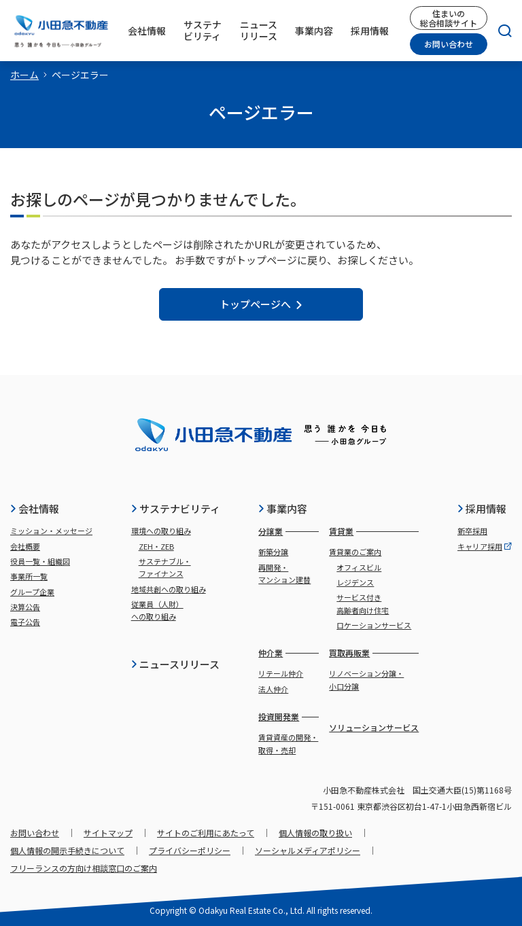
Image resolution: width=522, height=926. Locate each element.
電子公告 (25, 621)
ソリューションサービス (374, 727)
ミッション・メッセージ (51, 530)
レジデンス (355, 582)
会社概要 (25, 546)
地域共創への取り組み (168, 589)
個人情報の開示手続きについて (67, 850)
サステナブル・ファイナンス (165, 567)
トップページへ (261, 304)
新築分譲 (273, 551)
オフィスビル (358, 567)
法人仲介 (273, 688)
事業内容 (282, 508)
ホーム (24, 75)
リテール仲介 (280, 673)
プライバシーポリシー (189, 850)
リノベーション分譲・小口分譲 (366, 679)
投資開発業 (278, 716)
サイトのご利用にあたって (205, 832)
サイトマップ (108, 832)
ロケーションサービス (373, 625)
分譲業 (270, 531)
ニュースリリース (175, 664)
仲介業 (270, 652)
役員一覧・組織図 (40, 561)
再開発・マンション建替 (284, 573)
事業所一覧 (29, 576)
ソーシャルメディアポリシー (307, 850)
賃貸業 (341, 531)
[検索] (499, 30)
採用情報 (481, 508)
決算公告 (25, 606)
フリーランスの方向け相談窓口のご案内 (83, 868)
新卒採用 (472, 530)
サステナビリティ (175, 508)
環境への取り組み (161, 530)
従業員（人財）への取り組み (157, 610)
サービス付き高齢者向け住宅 (362, 603)
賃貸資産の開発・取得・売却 (288, 743)
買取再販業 (349, 652)
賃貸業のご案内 (355, 551)
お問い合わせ (448, 44)
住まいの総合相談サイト (448, 17)
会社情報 (34, 508)
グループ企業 (32, 591)
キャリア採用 (484, 546)
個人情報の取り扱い (315, 832)
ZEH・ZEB (156, 546)
